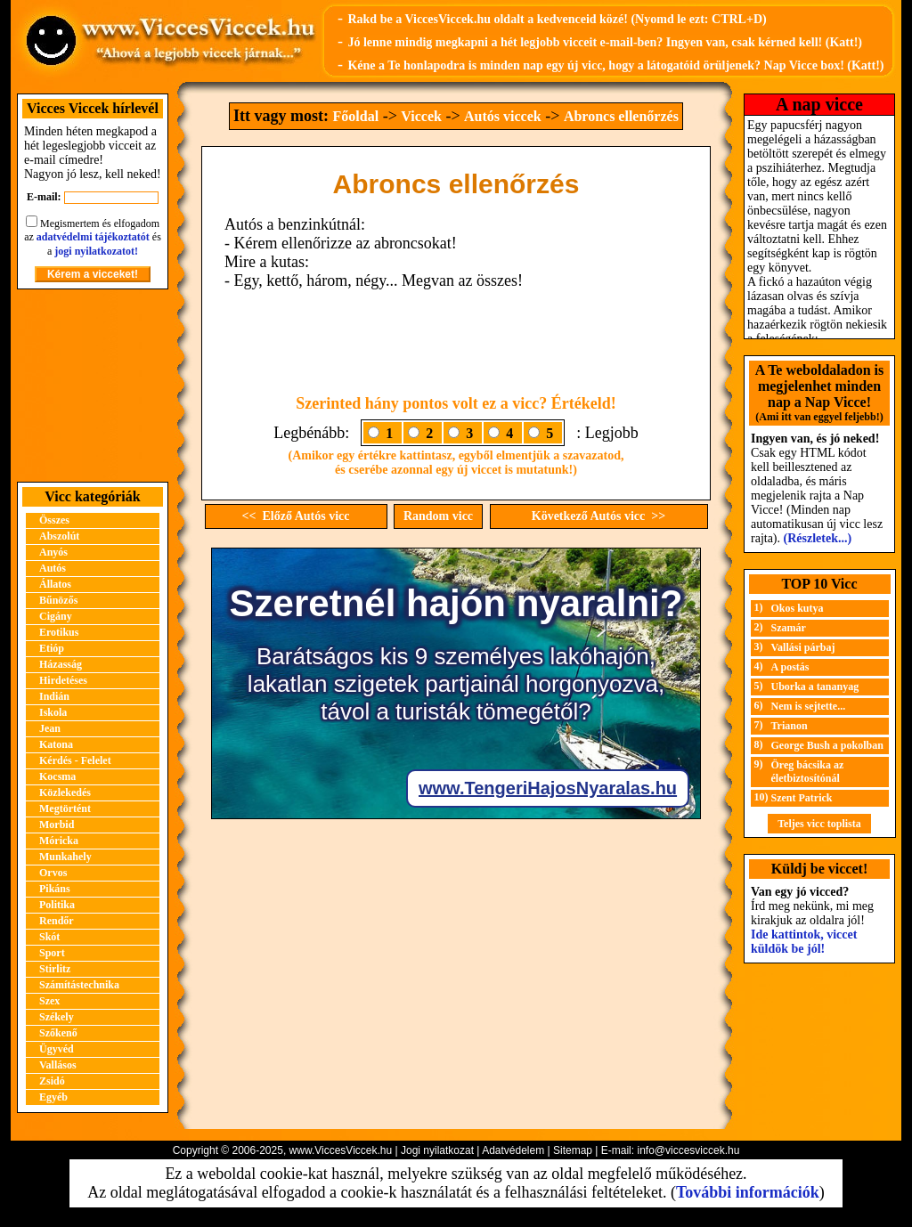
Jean (50, 728)
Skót (49, 936)
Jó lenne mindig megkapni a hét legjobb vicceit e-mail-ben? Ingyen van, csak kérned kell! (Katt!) (604, 42)
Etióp (51, 648)
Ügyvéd (56, 1049)
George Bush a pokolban (827, 745)
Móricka (58, 840)
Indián (54, 696)
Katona (56, 744)
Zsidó (52, 1081)
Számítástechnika (79, 985)
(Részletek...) (818, 538)
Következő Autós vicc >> (599, 516)
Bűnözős (58, 600)
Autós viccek (503, 116)
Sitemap (572, 1150)
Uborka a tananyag (815, 686)
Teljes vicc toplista (819, 823)
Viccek (421, 116)
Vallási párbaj (803, 647)
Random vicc (438, 516)
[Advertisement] (92, 385)
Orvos (53, 872)
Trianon (789, 725)
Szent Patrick (802, 798)
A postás (790, 667)
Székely (56, 1017)
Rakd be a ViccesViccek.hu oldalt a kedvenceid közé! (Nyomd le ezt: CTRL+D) (556, 19)
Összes (54, 520)
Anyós (53, 552)
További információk (747, 1192)
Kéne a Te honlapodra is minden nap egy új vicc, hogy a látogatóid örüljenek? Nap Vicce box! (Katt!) (615, 65)
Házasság (60, 664)
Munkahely (65, 856)
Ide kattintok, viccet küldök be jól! (804, 941)
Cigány (55, 616)
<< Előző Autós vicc (296, 516)
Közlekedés (65, 792)
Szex (49, 1001)
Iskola (53, 712)
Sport (52, 953)
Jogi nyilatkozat (437, 1150)
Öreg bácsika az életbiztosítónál (807, 771)
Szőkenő (58, 1033)
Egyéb (53, 1097)
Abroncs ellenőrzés (621, 116)
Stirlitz (54, 969)
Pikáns (54, 888)
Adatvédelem (513, 1150)
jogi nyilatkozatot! (96, 251)
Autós (52, 568)
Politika (57, 904)
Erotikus (58, 632)
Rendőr (56, 920)
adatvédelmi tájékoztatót (93, 237)
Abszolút (59, 536)
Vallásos (58, 1065)
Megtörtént (65, 808)
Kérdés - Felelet (75, 760)
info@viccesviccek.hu (688, 1150)
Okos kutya (797, 608)
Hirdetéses (63, 680)
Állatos (55, 584)
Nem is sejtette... (808, 706)
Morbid (56, 824)
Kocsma (57, 776)
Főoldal (356, 116)
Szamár (788, 628)
